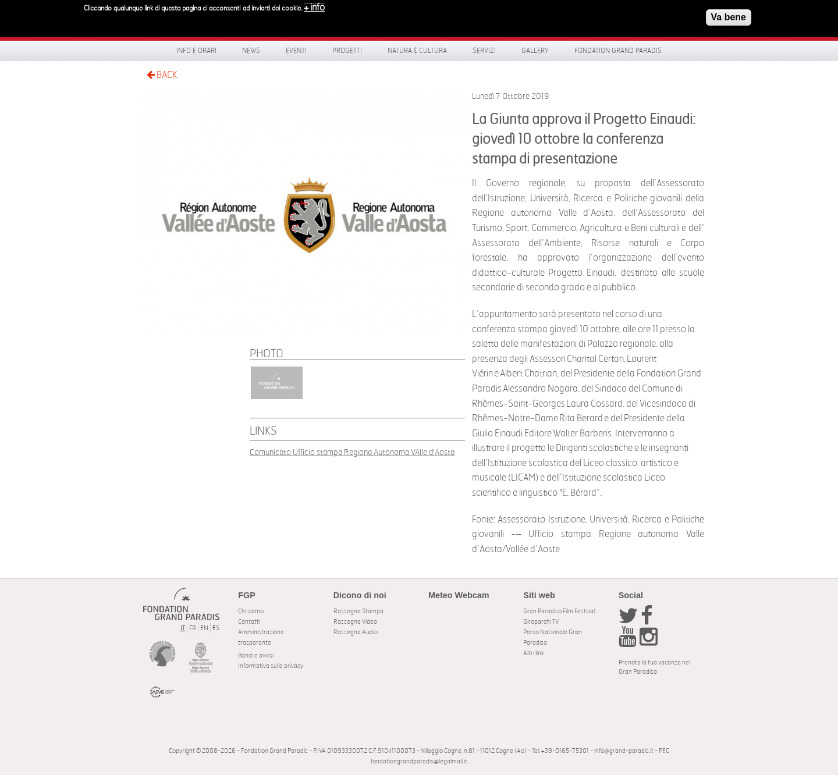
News (251, 50)
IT (182, 628)
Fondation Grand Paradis (618, 50)
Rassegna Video (355, 621)
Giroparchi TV (541, 621)
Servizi (484, 50)
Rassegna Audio (355, 632)
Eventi (296, 50)
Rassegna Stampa (358, 611)
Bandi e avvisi (256, 655)
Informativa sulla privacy (270, 666)
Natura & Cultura (417, 50)
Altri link (533, 653)
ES (215, 628)
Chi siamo (251, 611)
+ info (314, 4)
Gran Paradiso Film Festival (559, 611)
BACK (162, 75)
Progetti (347, 50)
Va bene (728, 14)
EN (204, 628)
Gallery (535, 50)
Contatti (249, 621)
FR (192, 628)
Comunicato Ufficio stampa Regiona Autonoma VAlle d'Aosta (352, 452)
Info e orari (196, 50)
